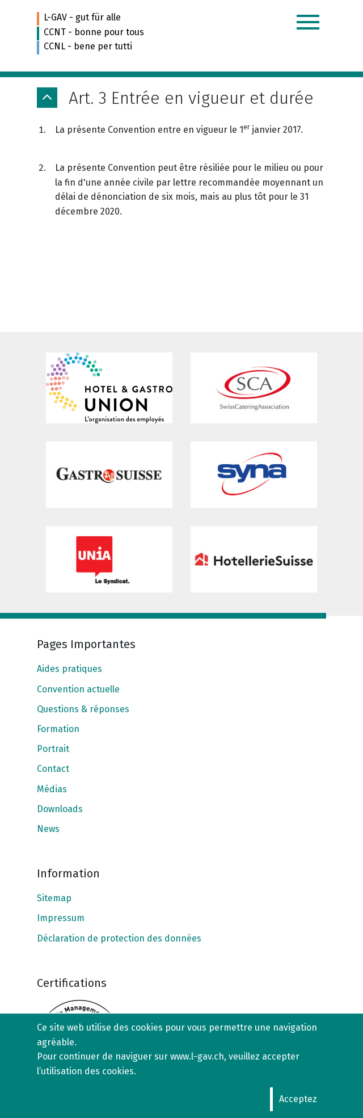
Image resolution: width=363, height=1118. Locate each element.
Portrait (53, 748)
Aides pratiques (69, 668)
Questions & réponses (83, 709)
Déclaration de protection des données (119, 938)
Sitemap (54, 898)
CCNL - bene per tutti (88, 46)
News (48, 828)
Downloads (60, 809)
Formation (58, 729)
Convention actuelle (78, 689)
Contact (53, 768)
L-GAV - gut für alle (82, 17)
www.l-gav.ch (197, 1056)
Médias (52, 789)
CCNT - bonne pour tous (94, 32)
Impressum (61, 918)
